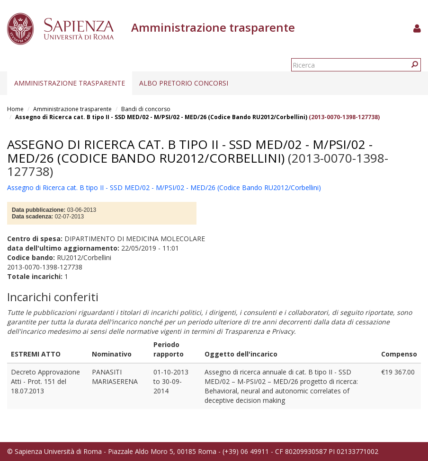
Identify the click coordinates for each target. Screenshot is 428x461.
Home (15, 109)
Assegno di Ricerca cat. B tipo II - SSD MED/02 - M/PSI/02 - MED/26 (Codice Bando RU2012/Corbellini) (161, 117)
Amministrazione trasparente (69, 82)
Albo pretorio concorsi (183, 82)
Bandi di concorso (145, 109)
